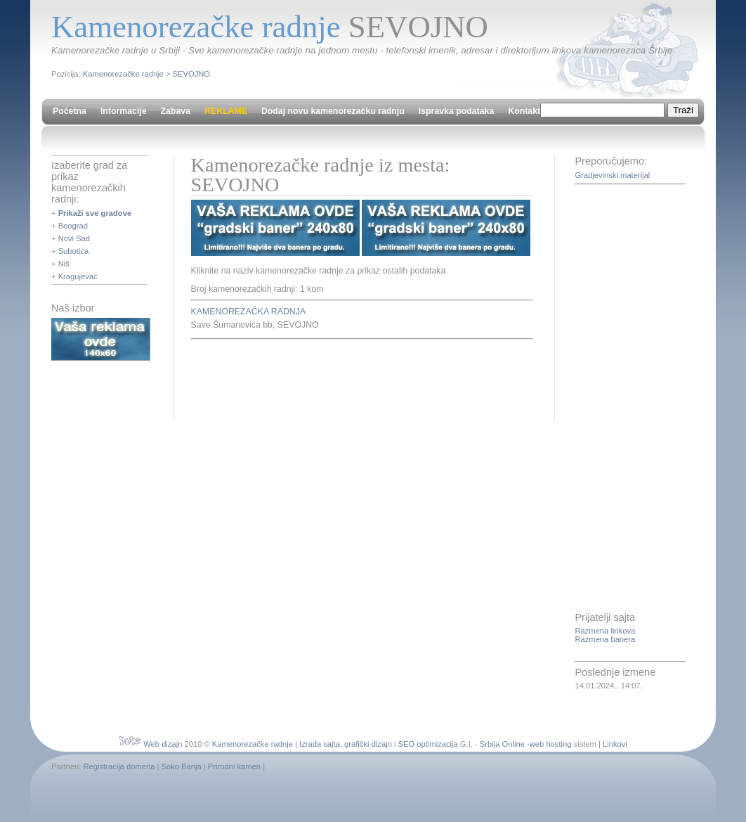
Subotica (73, 251)
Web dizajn (162, 744)
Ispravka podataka (456, 111)
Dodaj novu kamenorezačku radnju (333, 111)
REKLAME (225, 111)
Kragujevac (78, 276)
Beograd (73, 225)
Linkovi (615, 744)
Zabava (175, 111)
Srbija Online (502, 744)
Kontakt (524, 111)
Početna (69, 111)
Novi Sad (74, 238)
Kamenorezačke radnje (123, 74)
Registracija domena (119, 766)
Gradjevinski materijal (612, 175)
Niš (64, 263)
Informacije (123, 111)
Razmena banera (605, 639)
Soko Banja (182, 766)
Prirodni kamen (234, 766)
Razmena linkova (605, 631)
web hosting (551, 744)
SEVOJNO (191, 74)
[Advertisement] (355, 378)
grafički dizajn (368, 744)
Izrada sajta (319, 744)
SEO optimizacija (428, 744)
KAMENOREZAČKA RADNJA (248, 311)
